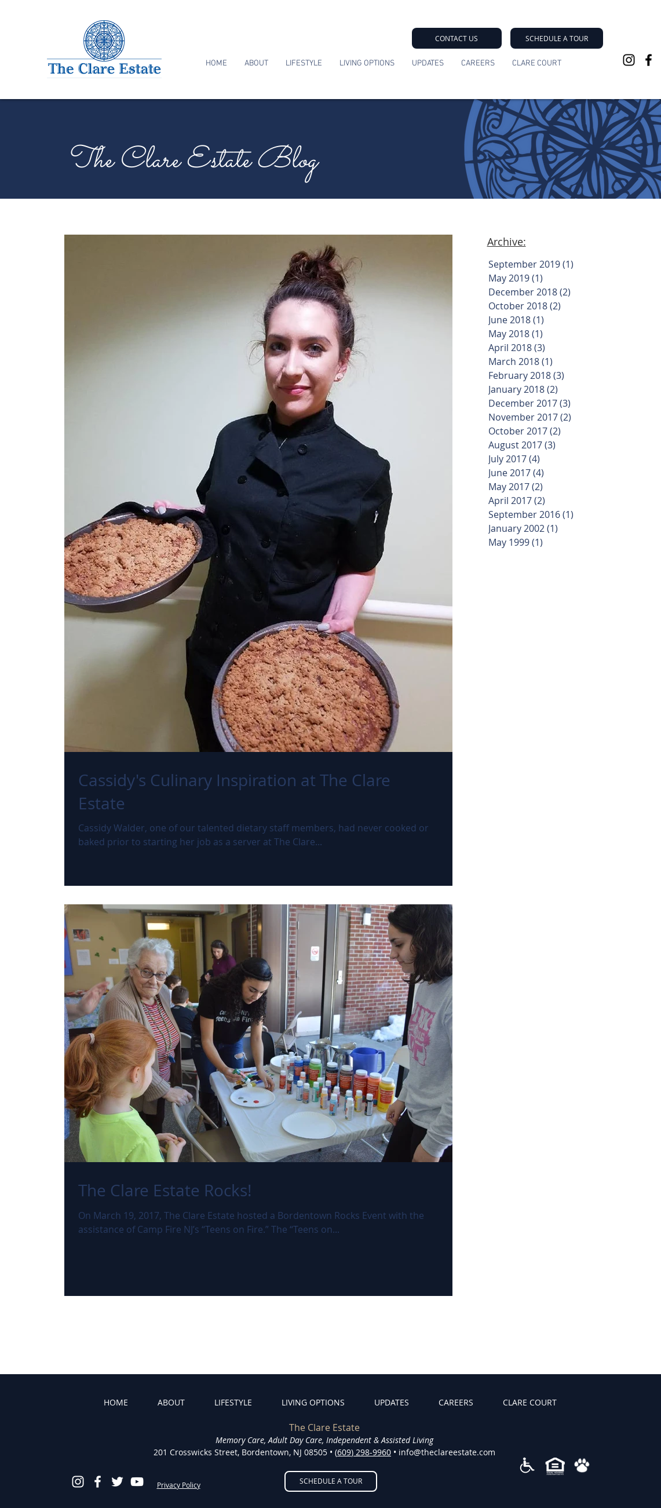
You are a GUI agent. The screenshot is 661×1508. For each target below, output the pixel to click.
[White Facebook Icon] (97, 1481)
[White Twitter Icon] (117, 1481)
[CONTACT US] (457, 38)
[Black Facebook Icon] (648, 60)
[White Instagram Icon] (78, 1481)
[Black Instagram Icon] (629, 60)
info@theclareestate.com (447, 1452)
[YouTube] (137, 1481)
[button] (556, 38)
